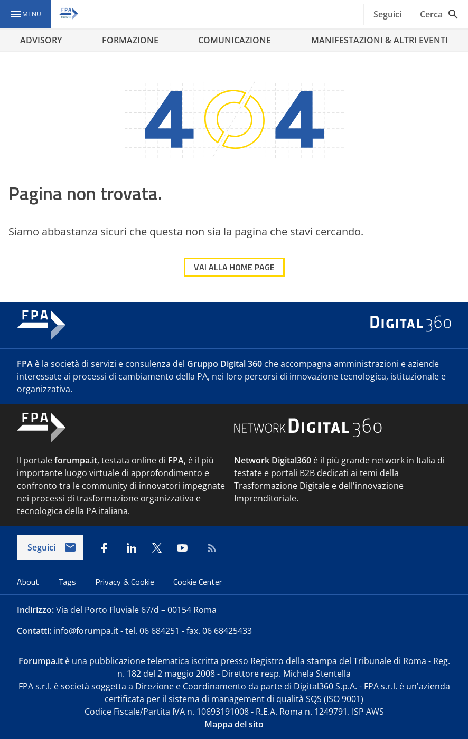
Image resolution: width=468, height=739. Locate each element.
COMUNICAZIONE (234, 40)
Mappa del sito (234, 724)
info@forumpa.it (85, 631)
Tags (68, 581)
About (29, 581)
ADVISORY (41, 40)
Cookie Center (197, 581)
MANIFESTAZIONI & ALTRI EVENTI (379, 40)
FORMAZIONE (130, 40)
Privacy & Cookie (125, 581)
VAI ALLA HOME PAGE (234, 267)
